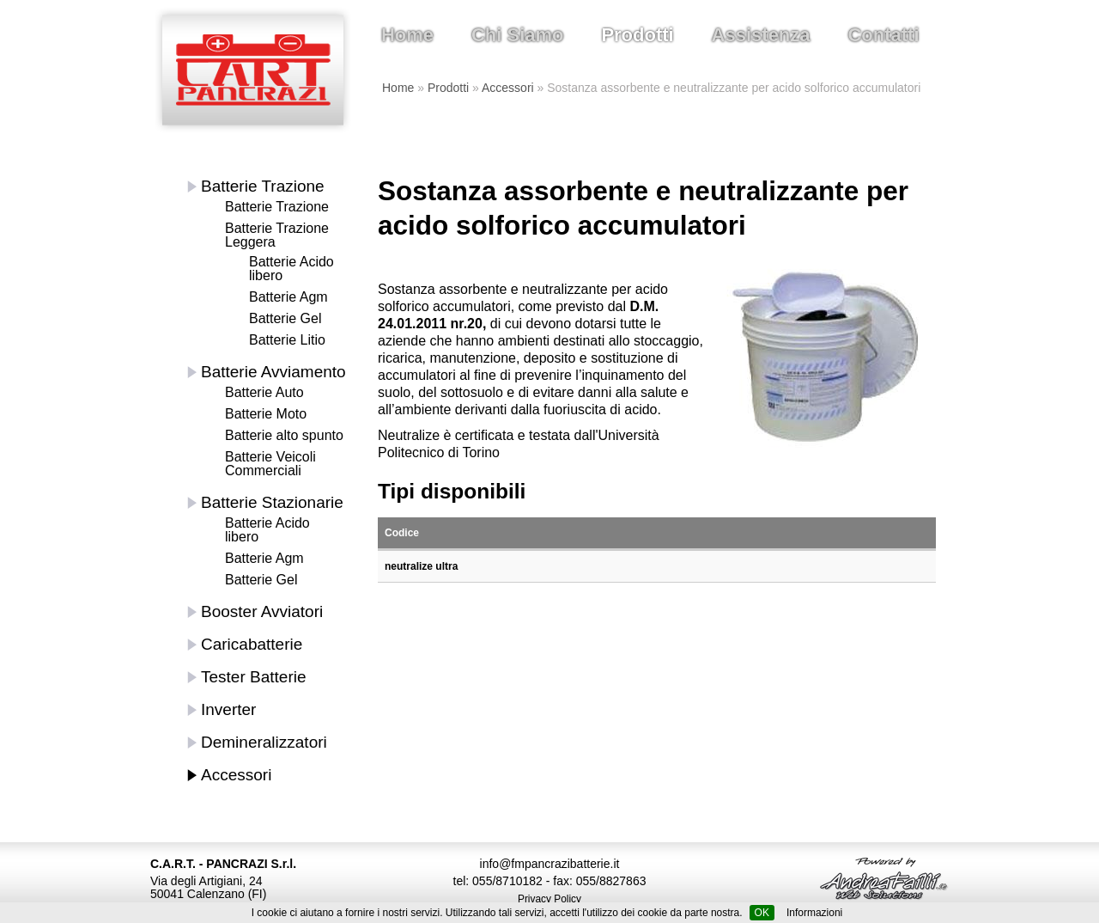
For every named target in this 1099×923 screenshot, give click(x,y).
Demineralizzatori (264, 742)
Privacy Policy (549, 899)
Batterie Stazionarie (272, 502)
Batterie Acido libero (291, 268)
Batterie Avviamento (273, 372)
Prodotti (637, 35)
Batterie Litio (287, 340)
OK (762, 913)
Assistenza (761, 35)
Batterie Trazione (263, 186)
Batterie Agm (288, 297)
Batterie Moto (266, 413)
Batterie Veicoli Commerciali (270, 463)
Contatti (883, 35)
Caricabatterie (251, 644)
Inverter (228, 709)
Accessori (508, 88)
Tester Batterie (254, 677)
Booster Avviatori (262, 611)
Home (407, 35)
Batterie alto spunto (284, 435)
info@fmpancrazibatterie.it (550, 864)
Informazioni (814, 913)
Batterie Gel (285, 318)
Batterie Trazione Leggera (277, 235)
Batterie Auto (264, 392)
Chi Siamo (517, 35)
